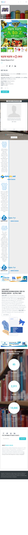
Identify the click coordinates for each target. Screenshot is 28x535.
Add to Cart (5, 91)
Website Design (17, 474)
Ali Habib (18, 73)
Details (4, 129)
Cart (14, 129)
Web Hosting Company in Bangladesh (10, 476)
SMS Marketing (20, 299)
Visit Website (6, 314)
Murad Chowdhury (11, 81)
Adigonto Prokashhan (5, 75)
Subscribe (22, 438)
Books (2, 17)
